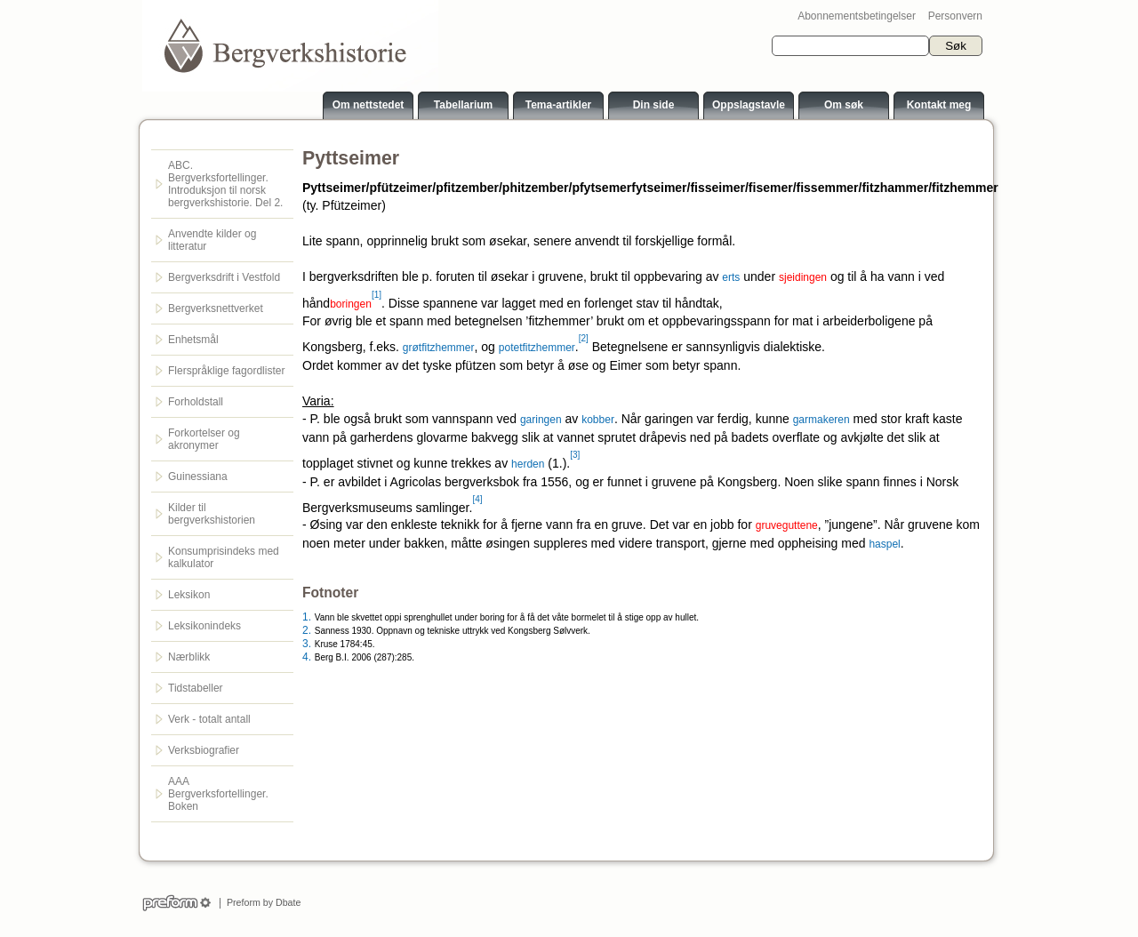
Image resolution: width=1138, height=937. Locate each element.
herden (527, 464)
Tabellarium (463, 105)
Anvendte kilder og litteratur (212, 240)
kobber (597, 419)
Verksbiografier (203, 750)
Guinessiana (198, 476)
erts (731, 277)
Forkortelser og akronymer (204, 439)
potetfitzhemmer (537, 347)
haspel (884, 544)
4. (306, 657)
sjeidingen (803, 277)
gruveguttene (787, 525)
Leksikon (189, 595)
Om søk (843, 105)
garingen (541, 419)
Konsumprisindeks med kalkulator (223, 557)
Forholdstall (195, 402)
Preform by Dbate (261, 902)
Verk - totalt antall (209, 719)
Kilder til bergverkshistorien (211, 513)
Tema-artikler (558, 105)
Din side (654, 105)
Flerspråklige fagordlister (226, 370)
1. (306, 617)
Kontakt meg (939, 105)
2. (306, 630)
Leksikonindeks (204, 626)
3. (306, 643)
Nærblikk (189, 657)
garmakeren (821, 419)
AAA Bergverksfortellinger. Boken (218, 794)
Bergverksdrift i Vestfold (224, 277)
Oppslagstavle (748, 105)
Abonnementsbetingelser (856, 16)
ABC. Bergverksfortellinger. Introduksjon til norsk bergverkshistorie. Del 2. (225, 184)
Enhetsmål (193, 339)
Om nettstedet (369, 105)
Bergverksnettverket (215, 308)
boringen (351, 303)
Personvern (955, 16)
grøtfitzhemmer (439, 347)
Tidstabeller (195, 688)
